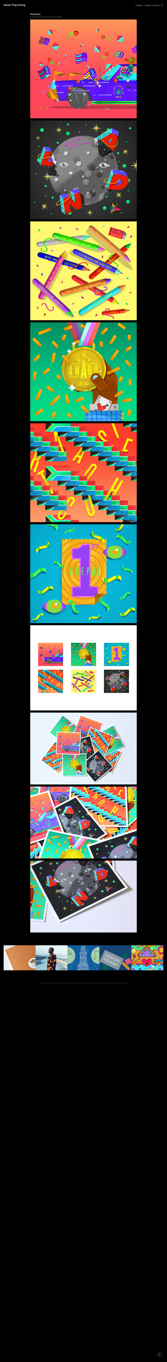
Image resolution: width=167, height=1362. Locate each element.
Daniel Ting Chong (14, 5)
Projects (139, 5)
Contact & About (152, 5)
